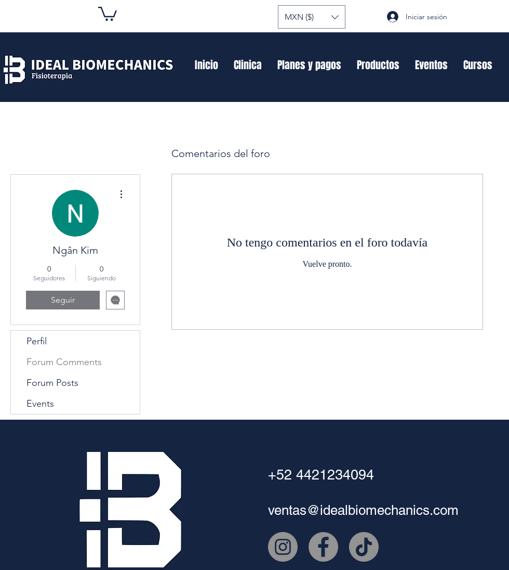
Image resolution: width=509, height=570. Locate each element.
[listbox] (311, 17)
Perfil (36, 341)
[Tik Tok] (364, 547)
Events (40, 403)
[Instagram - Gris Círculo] (283, 547)
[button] (311, 17)
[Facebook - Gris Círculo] (323, 547)
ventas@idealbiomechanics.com (363, 510)
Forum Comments (64, 362)
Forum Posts (52, 382)
